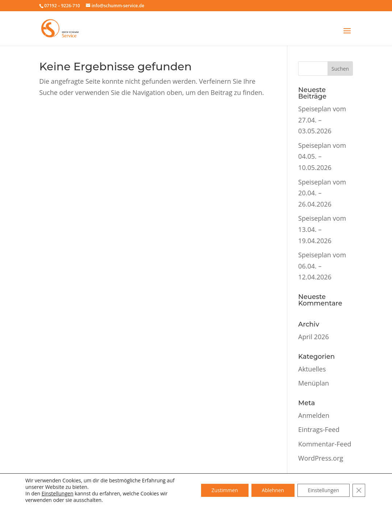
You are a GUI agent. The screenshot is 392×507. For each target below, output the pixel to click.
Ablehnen (270, 490)
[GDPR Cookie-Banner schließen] (358, 490)
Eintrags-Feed (318, 429)
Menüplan (313, 383)
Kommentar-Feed (324, 444)
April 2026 (313, 336)
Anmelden (313, 415)
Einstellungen (58, 493)
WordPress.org (320, 458)
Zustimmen (221, 490)
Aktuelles (312, 369)
